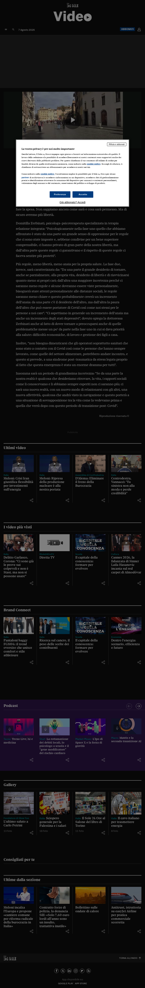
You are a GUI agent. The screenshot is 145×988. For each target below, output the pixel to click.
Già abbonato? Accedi (73, 202)
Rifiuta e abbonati (117, 144)
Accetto (83, 194)
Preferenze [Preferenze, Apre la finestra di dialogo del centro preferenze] (60, 194)
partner (25, 177)
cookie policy (93, 164)
